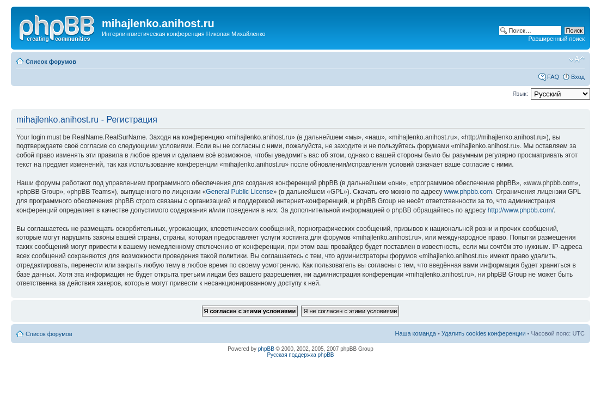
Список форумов (51, 61)
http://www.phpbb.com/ (521, 210)
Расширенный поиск (556, 38)
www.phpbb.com (468, 192)
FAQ (553, 77)
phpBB (266, 349)
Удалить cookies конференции (483, 333)
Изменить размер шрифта (577, 59)
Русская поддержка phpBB (300, 355)
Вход (578, 77)
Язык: (520, 93)
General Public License (239, 192)
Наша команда (415, 333)
